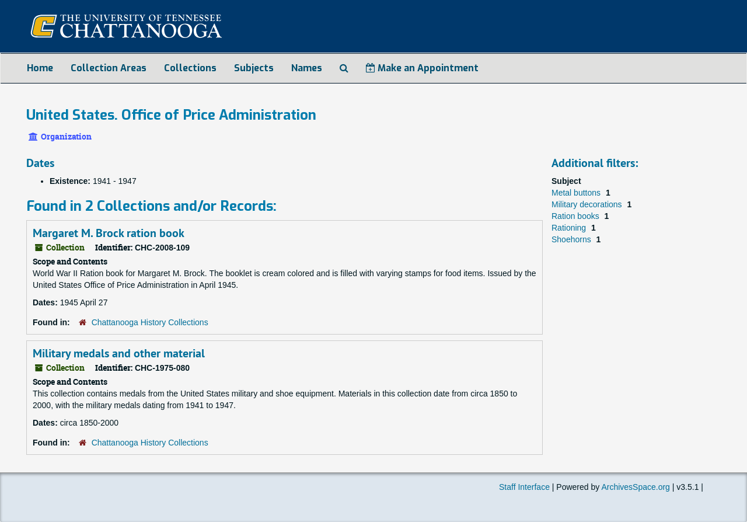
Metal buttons (577, 192)
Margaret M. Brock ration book (108, 233)
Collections (190, 68)
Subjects (254, 68)
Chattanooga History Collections (150, 322)
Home (40, 68)
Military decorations (587, 204)
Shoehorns (572, 239)
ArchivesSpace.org (635, 487)
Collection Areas (108, 68)
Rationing (569, 227)
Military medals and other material (119, 353)
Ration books (576, 216)
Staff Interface (524, 487)
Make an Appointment (422, 68)
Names (306, 68)
